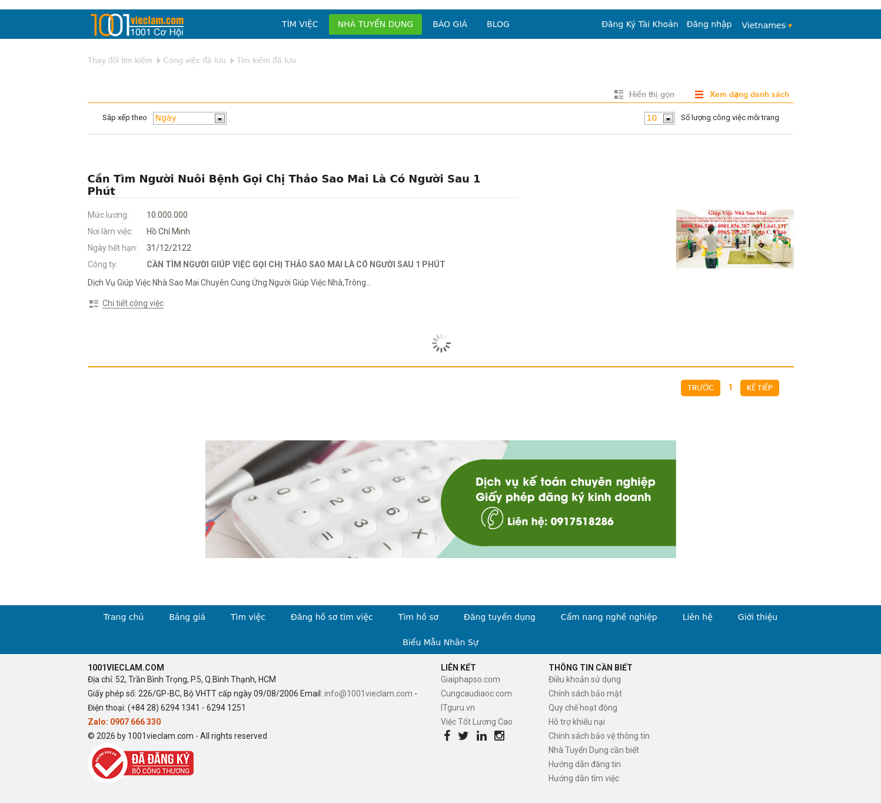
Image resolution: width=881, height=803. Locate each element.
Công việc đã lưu (194, 60)
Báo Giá (450, 24)
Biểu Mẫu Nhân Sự (440, 642)
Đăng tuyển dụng (500, 617)
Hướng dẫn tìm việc (583, 778)
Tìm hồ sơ (418, 617)
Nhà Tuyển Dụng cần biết (593, 750)
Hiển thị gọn (651, 94)
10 (652, 117)
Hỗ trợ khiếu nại (576, 721)
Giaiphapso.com (470, 679)
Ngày (166, 117)
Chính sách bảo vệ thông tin (599, 736)
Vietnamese (764, 25)
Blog (498, 24)
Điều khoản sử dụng (584, 679)
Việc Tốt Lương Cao (477, 721)
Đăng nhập (709, 24)
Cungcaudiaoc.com (476, 693)
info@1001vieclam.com (368, 693)
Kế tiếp (760, 388)
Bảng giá (187, 617)
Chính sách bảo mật (585, 693)
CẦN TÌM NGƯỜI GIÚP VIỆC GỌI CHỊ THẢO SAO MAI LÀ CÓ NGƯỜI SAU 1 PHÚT (296, 264)
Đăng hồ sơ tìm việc (332, 617)
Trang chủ (124, 617)
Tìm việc (300, 24)
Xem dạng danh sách (749, 94)
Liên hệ (698, 617)
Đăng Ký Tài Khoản (639, 24)
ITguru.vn (458, 707)
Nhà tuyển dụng (376, 24)
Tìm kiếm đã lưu (266, 60)
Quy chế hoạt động (582, 707)
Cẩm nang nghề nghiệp (609, 617)
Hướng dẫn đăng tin (584, 764)
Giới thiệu (757, 617)
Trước (700, 388)
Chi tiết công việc (133, 303)
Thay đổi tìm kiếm (120, 60)
